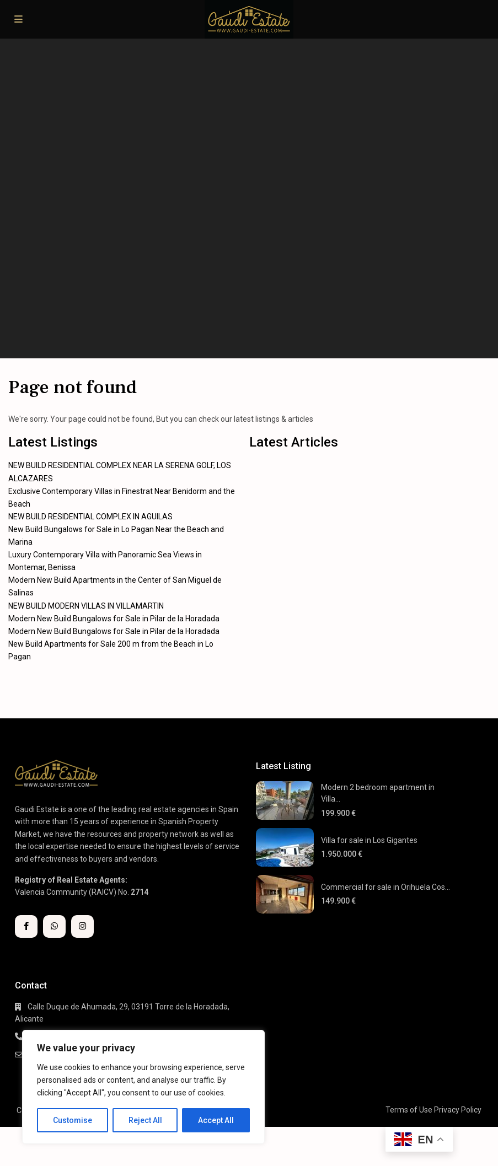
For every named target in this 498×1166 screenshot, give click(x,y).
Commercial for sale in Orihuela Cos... (385, 887)
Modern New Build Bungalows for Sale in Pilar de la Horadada (113, 618)
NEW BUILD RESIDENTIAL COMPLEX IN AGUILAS (90, 516)
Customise (72, 1120)
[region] (143, 1087)
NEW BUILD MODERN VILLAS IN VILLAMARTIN (86, 605)
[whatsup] (54, 926)
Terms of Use (408, 1109)
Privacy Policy (457, 1109)
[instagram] (82, 926)
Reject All (145, 1120)
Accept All (216, 1120)
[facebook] (26, 926)
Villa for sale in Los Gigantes (369, 840)
